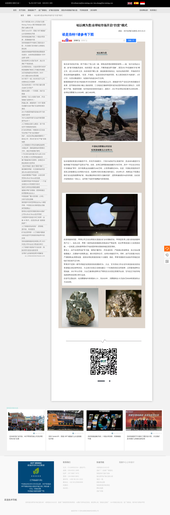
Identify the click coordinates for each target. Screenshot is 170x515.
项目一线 (100, 479)
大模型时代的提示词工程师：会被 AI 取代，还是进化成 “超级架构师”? (33, 220)
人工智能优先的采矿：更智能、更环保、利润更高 (33, 227)
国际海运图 (101, 482)
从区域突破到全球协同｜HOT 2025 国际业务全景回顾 (32, 74)
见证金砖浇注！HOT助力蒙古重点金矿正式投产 (33, 86)
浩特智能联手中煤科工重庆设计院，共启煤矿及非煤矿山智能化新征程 (33, 46)
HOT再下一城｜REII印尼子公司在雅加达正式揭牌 (33, 80)
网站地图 (100, 488)
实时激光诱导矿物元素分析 (34, 502)
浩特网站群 (144, 10)
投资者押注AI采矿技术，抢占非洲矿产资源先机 (33, 62)
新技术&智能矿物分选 (69, 10)
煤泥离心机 (95, 502)
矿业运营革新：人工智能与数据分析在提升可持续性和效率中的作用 (33, 235)
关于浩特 (22, 10)
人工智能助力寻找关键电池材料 (33, 145)
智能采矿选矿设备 (103, 473)
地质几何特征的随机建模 (31, 187)
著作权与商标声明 (138, 502)
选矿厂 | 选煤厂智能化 (105, 470)
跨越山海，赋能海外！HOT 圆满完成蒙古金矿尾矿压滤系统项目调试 (33, 106)
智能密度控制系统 (103, 485)
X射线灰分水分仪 (103, 467)
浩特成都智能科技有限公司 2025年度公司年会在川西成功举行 (33, 242)
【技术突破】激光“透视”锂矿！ (33, 166)
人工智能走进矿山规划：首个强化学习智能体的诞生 (33, 125)
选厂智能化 (42, 10)
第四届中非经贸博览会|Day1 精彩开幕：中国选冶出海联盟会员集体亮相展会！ (34, 205)
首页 (15, 10)
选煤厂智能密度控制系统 (66, 502)
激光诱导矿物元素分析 (105, 476)
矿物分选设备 (54, 10)
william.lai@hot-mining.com (83, 3)
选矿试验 (100, 491)
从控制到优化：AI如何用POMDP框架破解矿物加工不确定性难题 (34, 68)
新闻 (29, 15)
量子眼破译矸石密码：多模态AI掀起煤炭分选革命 (33, 161)
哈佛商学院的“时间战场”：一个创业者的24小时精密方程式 (34, 182)
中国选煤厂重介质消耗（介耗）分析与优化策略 (33, 197)
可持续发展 (84, 10)
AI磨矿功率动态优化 (83, 502)
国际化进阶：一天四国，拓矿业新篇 (33, 92)
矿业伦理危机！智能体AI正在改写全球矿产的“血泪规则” (33, 131)
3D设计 (131, 462)
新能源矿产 (32, 10)
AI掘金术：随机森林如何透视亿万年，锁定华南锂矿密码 (33, 149)
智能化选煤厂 (104, 502)
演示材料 (93, 10)
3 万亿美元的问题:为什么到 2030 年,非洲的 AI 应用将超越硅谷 (33, 155)
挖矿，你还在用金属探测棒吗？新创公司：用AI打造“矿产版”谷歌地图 (34, 139)
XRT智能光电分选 (116, 502)
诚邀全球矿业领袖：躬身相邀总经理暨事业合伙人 (33, 191)
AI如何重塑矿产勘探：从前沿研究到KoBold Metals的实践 (33, 176)
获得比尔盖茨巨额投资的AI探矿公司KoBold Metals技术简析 (33, 212)
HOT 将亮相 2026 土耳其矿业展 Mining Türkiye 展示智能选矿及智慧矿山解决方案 (34, 25)
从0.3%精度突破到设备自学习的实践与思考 (33, 113)
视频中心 (123, 462)
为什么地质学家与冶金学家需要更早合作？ (33, 119)
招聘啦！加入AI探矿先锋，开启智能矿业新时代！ (33, 98)
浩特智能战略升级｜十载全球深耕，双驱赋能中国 (33, 38)
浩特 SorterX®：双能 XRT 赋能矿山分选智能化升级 (34, 32)
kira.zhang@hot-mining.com (103, 3)
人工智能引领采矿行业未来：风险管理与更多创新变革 (33, 248)
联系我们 (153, 10)
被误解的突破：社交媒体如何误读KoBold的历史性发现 (33, 170)
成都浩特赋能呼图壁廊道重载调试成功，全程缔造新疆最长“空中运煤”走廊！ (33, 55)
